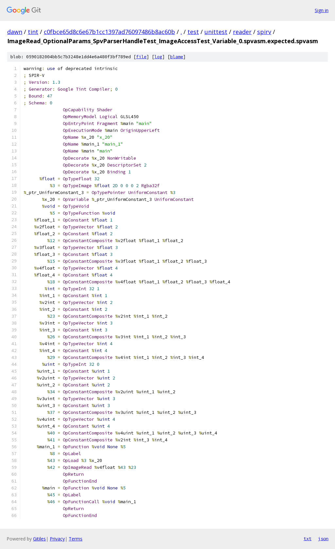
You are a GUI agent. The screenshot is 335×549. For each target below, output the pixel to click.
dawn (14, 32)
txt (307, 538)
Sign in (321, 10)
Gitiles (39, 539)
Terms (75, 539)
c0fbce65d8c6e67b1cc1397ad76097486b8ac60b (109, 32)
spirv (264, 32)
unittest (215, 32)
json (323, 538)
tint (33, 32)
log (158, 57)
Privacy (57, 539)
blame (176, 57)
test (193, 32)
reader (242, 32)
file (141, 57)
